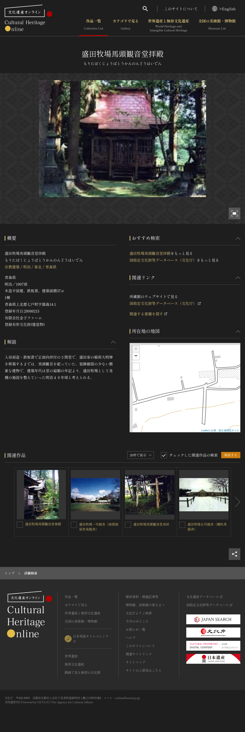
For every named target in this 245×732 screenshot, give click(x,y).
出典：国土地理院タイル (225, 430)
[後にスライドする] (235, 502)
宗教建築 (12, 267)
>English (224, 8)
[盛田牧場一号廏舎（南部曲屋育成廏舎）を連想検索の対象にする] (74, 525)
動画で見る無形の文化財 (82, 672)
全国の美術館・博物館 (217, 25)
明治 (27, 267)
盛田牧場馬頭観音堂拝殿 (150, 253)
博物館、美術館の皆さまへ (145, 604)
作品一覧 (93, 25)
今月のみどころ (137, 621)
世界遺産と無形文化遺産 (168, 25)
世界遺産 (71, 656)
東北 (38, 267)
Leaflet (205, 430)
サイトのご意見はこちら (144, 670)
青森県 (50, 267)
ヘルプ (130, 637)
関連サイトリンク (139, 654)
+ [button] (135, 349)
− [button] (135, 356)
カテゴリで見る (126, 25)
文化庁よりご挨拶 (139, 613)
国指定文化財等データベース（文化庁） (163, 260)
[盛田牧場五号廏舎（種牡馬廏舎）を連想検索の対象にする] (182, 525)
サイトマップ (135, 662)
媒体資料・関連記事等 (142, 596)
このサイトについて (181, 8)
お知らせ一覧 (135, 629)
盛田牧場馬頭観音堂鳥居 (151, 524)
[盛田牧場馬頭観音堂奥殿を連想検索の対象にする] (20, 525)
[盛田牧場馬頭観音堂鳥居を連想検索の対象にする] (128, 525)
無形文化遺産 (74, 664)
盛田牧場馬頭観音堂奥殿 (43, 524)
